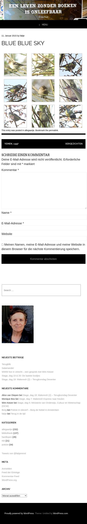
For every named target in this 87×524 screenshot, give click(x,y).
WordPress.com (60, 513)
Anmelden (7, 468)
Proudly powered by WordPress (19, 513)
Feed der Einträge (11, 472)
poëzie (5, 444)
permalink (53, 130)
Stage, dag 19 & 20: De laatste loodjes (21, 375)
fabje (22, 36)
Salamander (8, 368)
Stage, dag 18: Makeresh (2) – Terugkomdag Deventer (29, 379)
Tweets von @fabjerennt (14, 453)
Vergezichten (74, 143)
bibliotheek (7, 433)
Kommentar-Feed (10, 476)
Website (6, 234)
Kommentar (10, 170)
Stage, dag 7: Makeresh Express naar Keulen (41, 399)
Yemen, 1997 (11, 143)
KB (3, 440)
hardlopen (7, 437)
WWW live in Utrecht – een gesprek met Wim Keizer (28, 372)
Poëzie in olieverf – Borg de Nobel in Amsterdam (35, 410)
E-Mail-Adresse (12, 223)
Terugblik (6, 364)
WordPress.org (9, 480)
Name (6, 212)
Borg (4, 410)
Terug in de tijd (18, 413)
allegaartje (29, 130)
